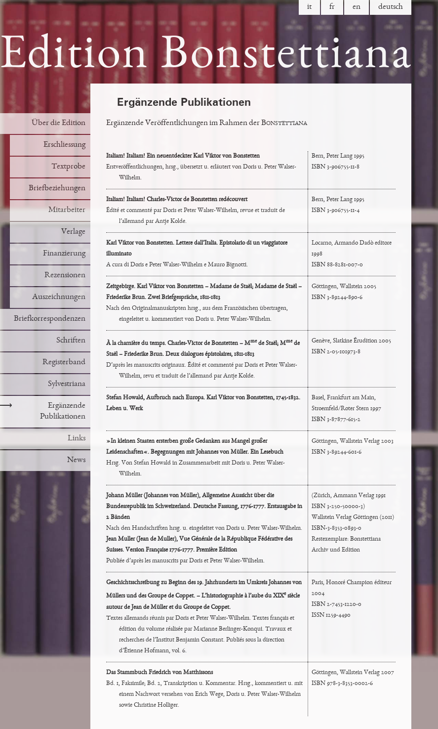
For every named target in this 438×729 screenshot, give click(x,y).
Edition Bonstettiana (206, 57)
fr (332, 7)
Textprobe (68, 167)
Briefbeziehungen (57, 188)
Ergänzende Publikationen (42, 411)
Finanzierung (64, 254)
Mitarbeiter (66, 210)
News (76, 460)
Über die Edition (58, 123)
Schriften (70, 341)
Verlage (73, 232)
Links (76, 438)
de (390, 7)
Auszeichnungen (58, 297)
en (356, 7)
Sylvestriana (66, 384)
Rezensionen (64, 275)
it (309, 7)
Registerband (63, 362)
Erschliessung (64, 145)
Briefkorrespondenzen (49, 319)
